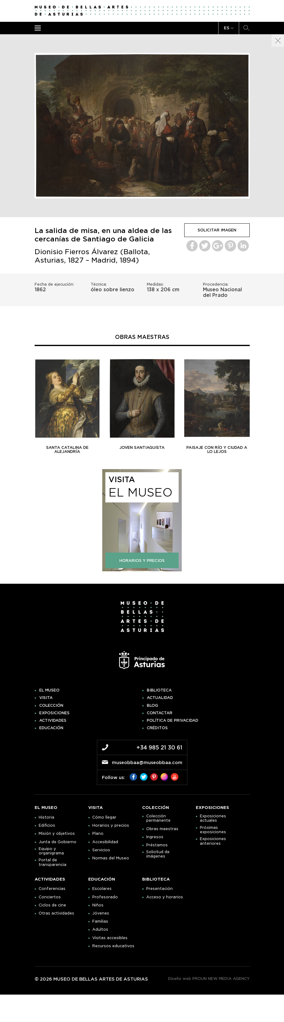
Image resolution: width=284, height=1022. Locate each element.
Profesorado (105, 897)
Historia (46, 817)
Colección (51, 705)
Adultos (100, 929)
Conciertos (50, 897)
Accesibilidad (105, 842)
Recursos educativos (113, 946)
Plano (97, 833)
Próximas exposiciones (213, 829)
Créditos (157, 728)
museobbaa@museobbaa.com (147, 762)
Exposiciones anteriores (213, 841)
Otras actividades (56, 913)
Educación (51, 728)
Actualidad (160, 698)
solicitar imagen (217, 230)
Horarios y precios (110, 825)
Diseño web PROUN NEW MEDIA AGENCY (209, 978)
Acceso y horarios (164, 897)
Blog (152, 705)
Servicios (101, 850)
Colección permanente (158, 818)
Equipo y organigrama (51, 851)
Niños (97, 905)
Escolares (102, 889)
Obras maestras (162, 829)
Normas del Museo (110, 858)
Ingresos (154, 837)
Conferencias (52, 889)
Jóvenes (100, 913)
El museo (49, 690)
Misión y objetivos (57, 833)
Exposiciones (54, 713)
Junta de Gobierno (57, 842)
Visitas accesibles (110, 938)
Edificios (47, 825)
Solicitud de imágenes (158, 854)
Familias (100, 921)
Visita (46, 698)
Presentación (159, 889)
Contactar (159, 713)
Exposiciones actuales (213, 818)
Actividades (52, 720)
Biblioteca (159, 690)
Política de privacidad (172, 720)
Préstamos (157, 845)
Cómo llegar (104, 817)
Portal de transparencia (52, 862)
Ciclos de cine (52, 905)
